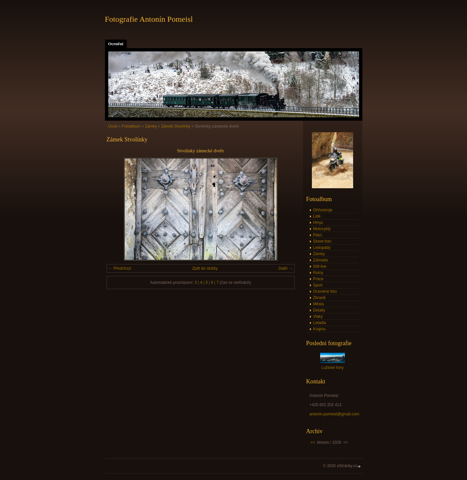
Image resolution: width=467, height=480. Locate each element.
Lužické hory (332, 367)
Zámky (151, 126)
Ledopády (322, 247)
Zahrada (320, 260)
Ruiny (318, 272)
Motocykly (322, 228)
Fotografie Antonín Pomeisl (149, 19)
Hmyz (318, 222)
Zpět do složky (204, 268)
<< (313, 442)
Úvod (112, 126)
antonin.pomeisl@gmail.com (334, 414)
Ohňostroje (323, 210)
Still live (320, 266)
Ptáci (317, 235)
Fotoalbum (131, 126)
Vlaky (318, 316)
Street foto (322, 241)
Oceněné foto (325, 291)
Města (318, 304)
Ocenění (115, 43)
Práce (318, 279)
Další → (286, 268)
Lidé (317, 216)
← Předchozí (120, 268)
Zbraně (319, 297)
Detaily (319, 310)
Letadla (319, 322)
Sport (318, 285)
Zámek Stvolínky (175, 126)
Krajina (319, 329)
